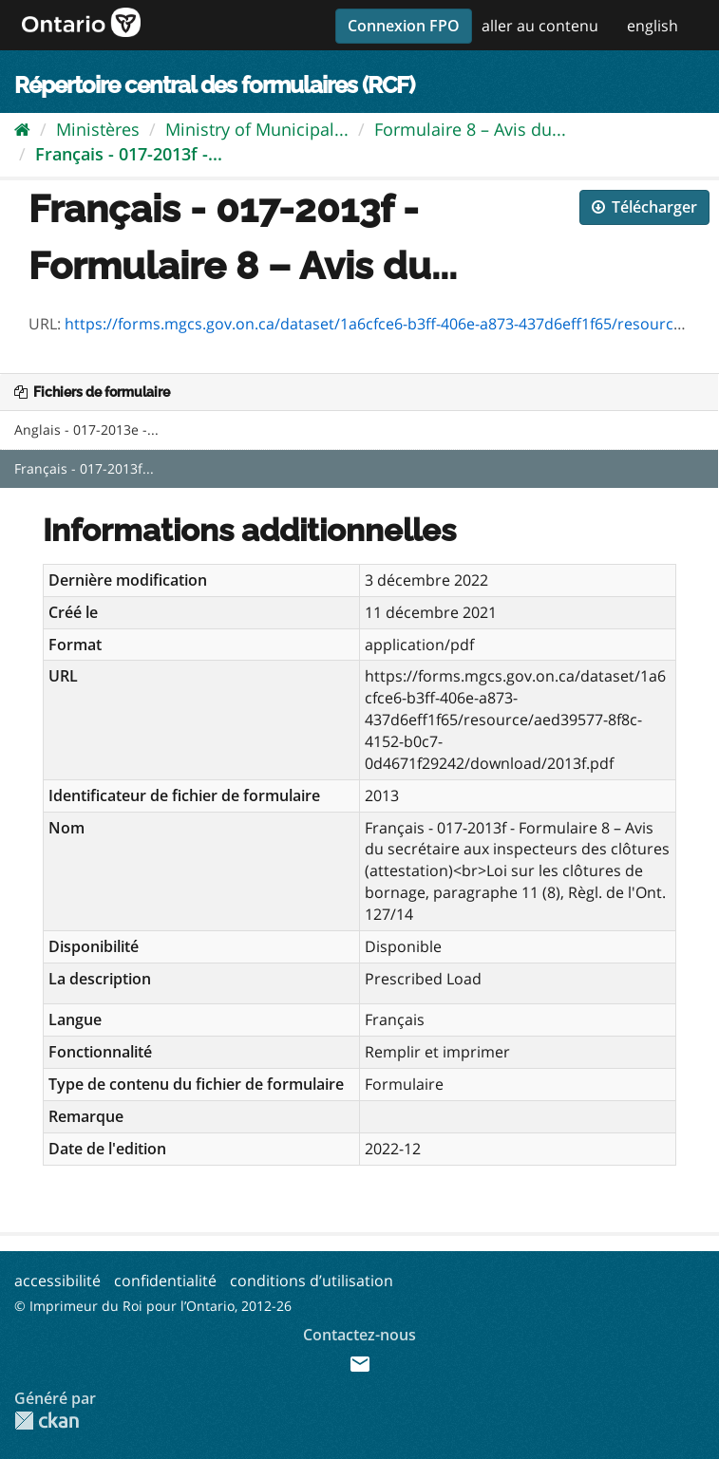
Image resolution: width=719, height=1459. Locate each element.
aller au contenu (540, 25)
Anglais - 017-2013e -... (86, 430)
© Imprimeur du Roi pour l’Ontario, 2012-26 (153, 1306)
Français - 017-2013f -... (128, 153)
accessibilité (57, 1280)
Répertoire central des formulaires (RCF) (214, 85)
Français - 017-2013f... (84, 468)
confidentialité (165, 1280)
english (652, 25)
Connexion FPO (404, 25)
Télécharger (644, 206)
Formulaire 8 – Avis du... (470, 129)
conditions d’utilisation (311, 1280)
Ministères (98, 129)
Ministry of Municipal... (257, 129)
